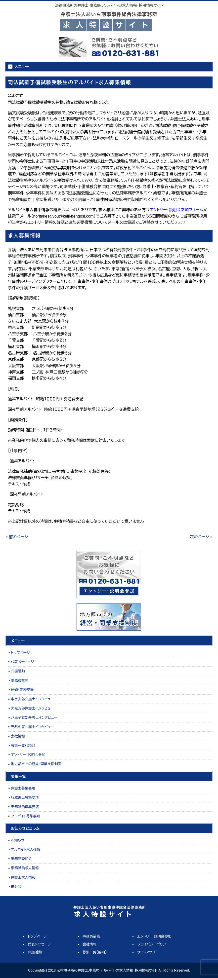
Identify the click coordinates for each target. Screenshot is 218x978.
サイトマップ (146, 952)
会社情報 (18, 736)
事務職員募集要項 (25, 807)
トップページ (20, 653)
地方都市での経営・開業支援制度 (36, 764)
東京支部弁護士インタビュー (32, 699)
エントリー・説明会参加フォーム (176, 210)
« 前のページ (16, 537)
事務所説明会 (21, 859)
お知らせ (17, 840)
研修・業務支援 (22, 690)
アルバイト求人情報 (25, 850)
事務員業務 (19, 680)
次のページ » (201, 537)
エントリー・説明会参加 (28, 755)
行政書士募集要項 (25, 797)
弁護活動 (18, 671)
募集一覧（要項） (23, 746)
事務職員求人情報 (25, 868)
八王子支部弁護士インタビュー (34, 717)
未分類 (16, 887)
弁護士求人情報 (23, 877)
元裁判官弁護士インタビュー (32, 727)
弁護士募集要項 (23, 788)
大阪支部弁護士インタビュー (32, 708)
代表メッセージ (22, 662)
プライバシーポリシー (153, 944)
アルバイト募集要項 (25, 816)
